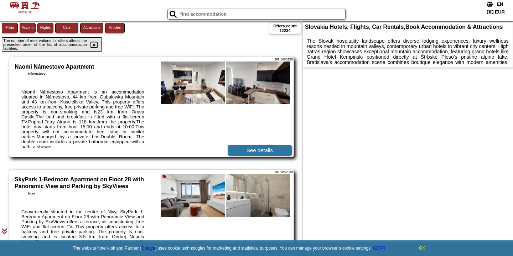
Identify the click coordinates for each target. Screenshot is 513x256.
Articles (115, 28)
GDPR (379, 248)
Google (148, 248)
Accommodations (29, 28)
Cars (67, 28)
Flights (45, 28)
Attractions (91, 28)
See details (260, 150)
